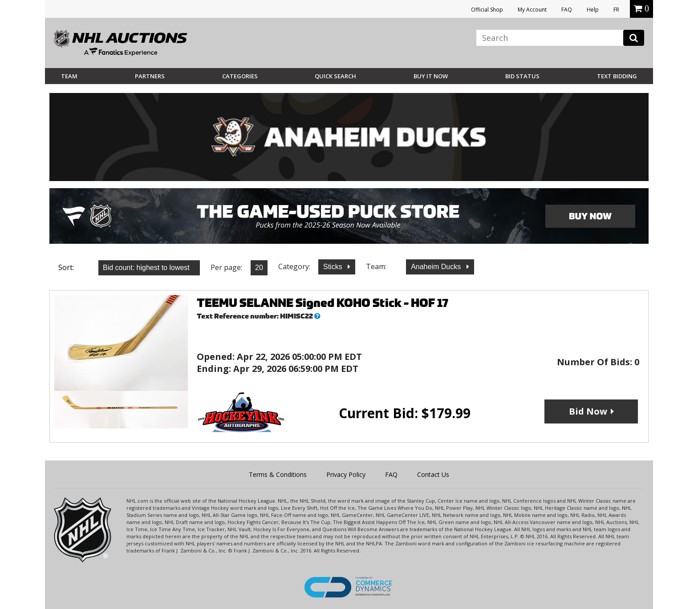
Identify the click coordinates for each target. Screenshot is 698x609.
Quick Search (335, 76)
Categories (240, 76)
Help (593, 9)
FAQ (566, 9)
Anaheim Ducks (437, 266)
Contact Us (433, 474)
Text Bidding (617, 76)
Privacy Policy (345, 474)
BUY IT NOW (431, 76)
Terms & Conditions (278, 474)
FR (616, 9)
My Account (532, 9)
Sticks (333, 266)
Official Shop (487, 9)
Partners (150, 76)
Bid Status (522, 76)
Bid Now (588, 411)
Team (69, 76)
